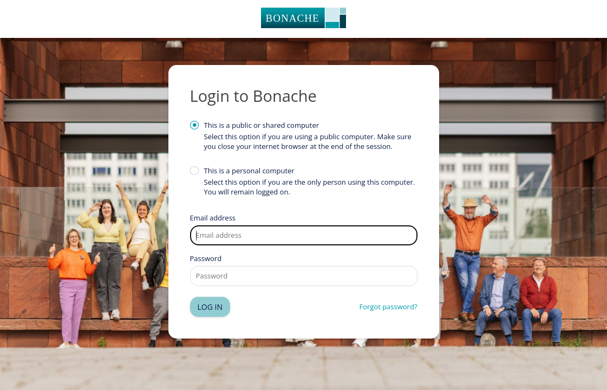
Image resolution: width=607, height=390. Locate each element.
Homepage (303, 19)
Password (206, 259)
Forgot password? (388, 306)
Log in (210, 307)
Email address (213, 218)
